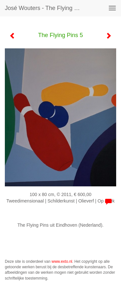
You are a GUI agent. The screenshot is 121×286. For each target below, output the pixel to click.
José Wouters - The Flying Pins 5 (46, 8)
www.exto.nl (62, 261)
